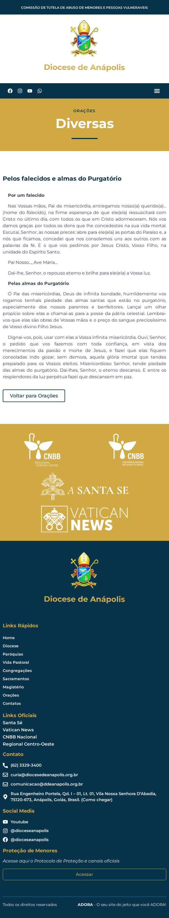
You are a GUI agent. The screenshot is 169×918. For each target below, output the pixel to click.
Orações (11, 695)
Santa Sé (12, 722)
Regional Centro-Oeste (28, 744)
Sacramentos (16, 678)
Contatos (12, 703)
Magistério (13, 687)
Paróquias (13, 654)
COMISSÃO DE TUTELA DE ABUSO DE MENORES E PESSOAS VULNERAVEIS (84, 7)
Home (9, 637)
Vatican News (18, 729)
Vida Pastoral (16, 662)
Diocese (11, 645)
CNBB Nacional (20, 737)
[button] (156, 91)
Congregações (17, 670)
